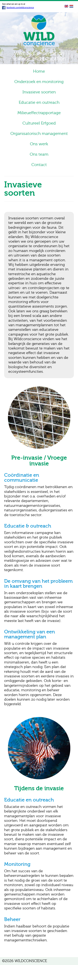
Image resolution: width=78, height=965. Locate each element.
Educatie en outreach (39, 102)
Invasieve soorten (39, 92)
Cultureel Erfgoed (39, 123)
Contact (39, 164)
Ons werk (39, 144)
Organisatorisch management (39, 133)
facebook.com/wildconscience (18, 7)
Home (39, 71)
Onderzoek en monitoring (39, 81)
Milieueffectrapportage (39, 112)
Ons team (39, 154)
